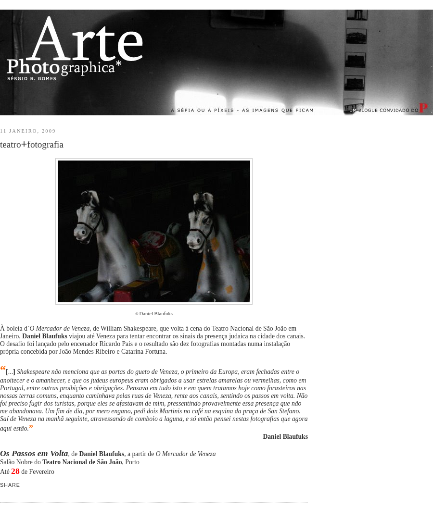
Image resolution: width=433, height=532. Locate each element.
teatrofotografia (32, 144)
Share (10, 485)
